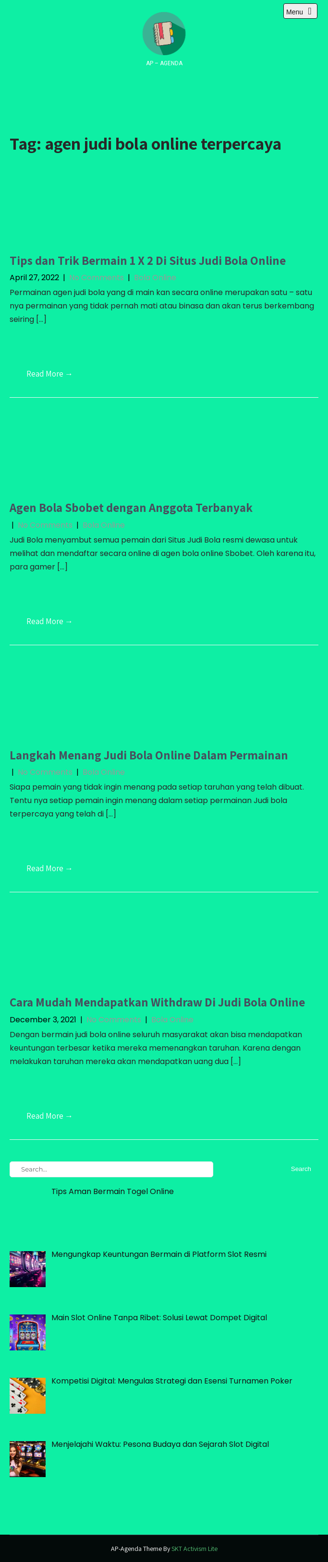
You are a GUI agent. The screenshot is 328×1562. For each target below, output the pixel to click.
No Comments (96, 277)
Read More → (49, 373)
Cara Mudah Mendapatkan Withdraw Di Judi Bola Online (157, 1002)
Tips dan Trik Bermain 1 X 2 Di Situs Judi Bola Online (148, 260)
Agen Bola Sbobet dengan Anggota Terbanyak (131, 507)
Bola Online (155, 277)
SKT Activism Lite (194, 1548)
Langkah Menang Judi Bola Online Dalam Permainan (149, 755)
